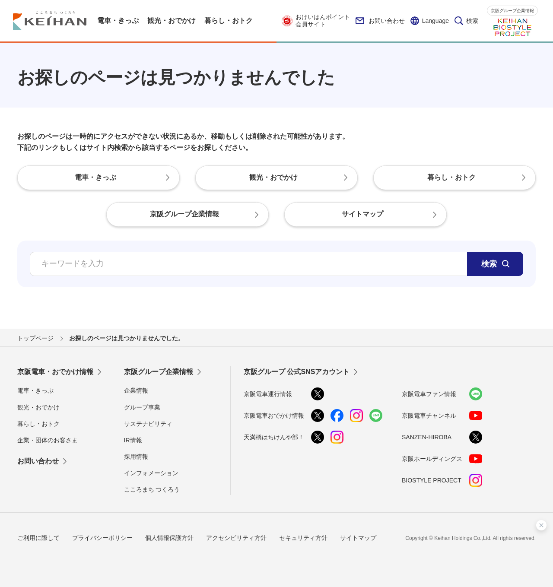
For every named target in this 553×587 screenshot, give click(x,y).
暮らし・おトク (38, 423)
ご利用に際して (38, 537)
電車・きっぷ (35, 390)
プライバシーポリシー (102, 537)
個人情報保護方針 (169, 537)
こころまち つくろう (152, 489)
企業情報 (136, 390)
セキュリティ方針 (303, 537)
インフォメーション (151, 473)
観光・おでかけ (38, 407)
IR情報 (133, 440)
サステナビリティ (148, 423)
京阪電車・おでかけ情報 (55, 371)
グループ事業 (142, 407)
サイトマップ (358, 537)
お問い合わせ (380, 20)
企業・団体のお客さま (47, 440)
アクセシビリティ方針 (236, 537)
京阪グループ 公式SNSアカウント (297, 371)
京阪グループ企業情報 (512, 10)
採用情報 (136, 456)
